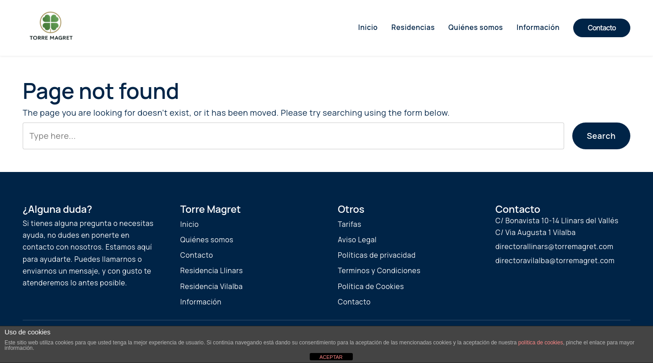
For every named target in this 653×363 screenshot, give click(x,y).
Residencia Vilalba (211, 286)
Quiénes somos (207, 240)
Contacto (602, 28)
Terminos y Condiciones (379, 270)
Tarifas (349, 224)
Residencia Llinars (211, 270)
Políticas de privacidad (377, 255)
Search (601, 135)
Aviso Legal (357, 240)
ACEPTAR (330, 357)
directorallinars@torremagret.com (555, 246)
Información (201, 302)
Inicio (189, 224)
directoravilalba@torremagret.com (555, 260)
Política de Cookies (371, 286)
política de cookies (540, 342)
